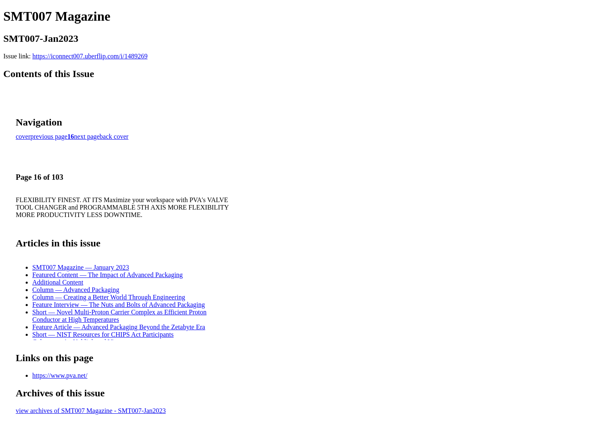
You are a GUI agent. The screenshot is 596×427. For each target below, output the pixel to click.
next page (87, 136)
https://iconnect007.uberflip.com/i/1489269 (89, 56)
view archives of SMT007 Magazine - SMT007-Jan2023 (91, 410)
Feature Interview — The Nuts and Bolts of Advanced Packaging (118, 304)
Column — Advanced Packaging (75, 289)
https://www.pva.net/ (59, 375)
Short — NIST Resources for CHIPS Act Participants (102, 334)
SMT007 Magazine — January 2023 (80, 267)
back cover (114, 136)
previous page (49, 136)
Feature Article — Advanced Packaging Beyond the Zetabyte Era (118, 327)
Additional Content (57, 282)
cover (23, 136)
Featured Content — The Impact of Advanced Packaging (107, 274)
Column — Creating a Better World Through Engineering (108, 297)
